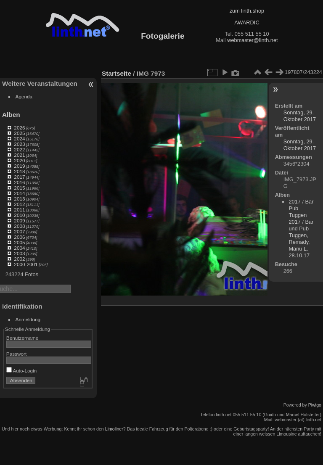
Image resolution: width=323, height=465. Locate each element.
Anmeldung (28, 319)
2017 (19, 177)
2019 (19, 166)
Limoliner (114, 428)
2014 (19, 193)
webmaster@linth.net (252, 40)
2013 (19, 198)
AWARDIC (246, 22)
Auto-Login (21, 370)
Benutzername (22, 338)
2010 (19, 215)
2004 (19, 248)
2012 (19, 204)
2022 (19, 149)
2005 (19, 242)
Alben (11, 114)
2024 (19, 138)
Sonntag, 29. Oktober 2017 (299, 115)
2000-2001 (25, 264)
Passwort (16, 354)
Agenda (24, 96)
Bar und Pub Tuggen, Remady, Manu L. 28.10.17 (301, 239)
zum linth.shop (247, 11)
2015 (19, 187)
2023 (19, 144)
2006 (19, 237)
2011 (19, 209)
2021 (19, 155)
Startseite (116, 73)
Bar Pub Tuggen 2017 (301, 211)
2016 (19, 182)
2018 (19, 171)
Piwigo (314, 404)
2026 (19, 127)
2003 (19, 253)
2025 (19, 133)
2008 (19, 226)
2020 (19, 160)
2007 (19, 231)
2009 (19, 220)
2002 (19, 259)
